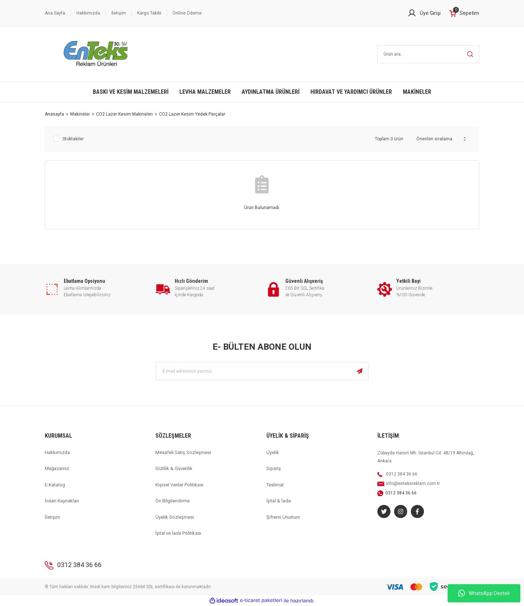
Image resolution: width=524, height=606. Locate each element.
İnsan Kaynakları (62, 500)
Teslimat (275, 484)
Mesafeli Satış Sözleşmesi (183, 452)
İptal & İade (278, 500)
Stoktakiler (73, 138)
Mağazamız (57, 468)
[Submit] (359, 371)
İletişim (118, 13)
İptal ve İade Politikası (178, 533)
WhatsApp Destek (484, 593)
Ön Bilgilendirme (172, 500)
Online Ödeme (187, 13)
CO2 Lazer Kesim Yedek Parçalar (192, 114)
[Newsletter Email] (262, 371)
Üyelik (272, 452)
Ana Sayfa (55, 13)
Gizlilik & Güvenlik (173, 468)
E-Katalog (55, 484)
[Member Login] (424, 13)
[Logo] (96, 54)
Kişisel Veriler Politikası (179, 484)
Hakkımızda (88, 13)
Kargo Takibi (149, 13)
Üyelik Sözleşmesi (174, 517)
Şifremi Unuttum (283, 517)
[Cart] (464, 13)
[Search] (428, 54)
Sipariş (273, 468)
